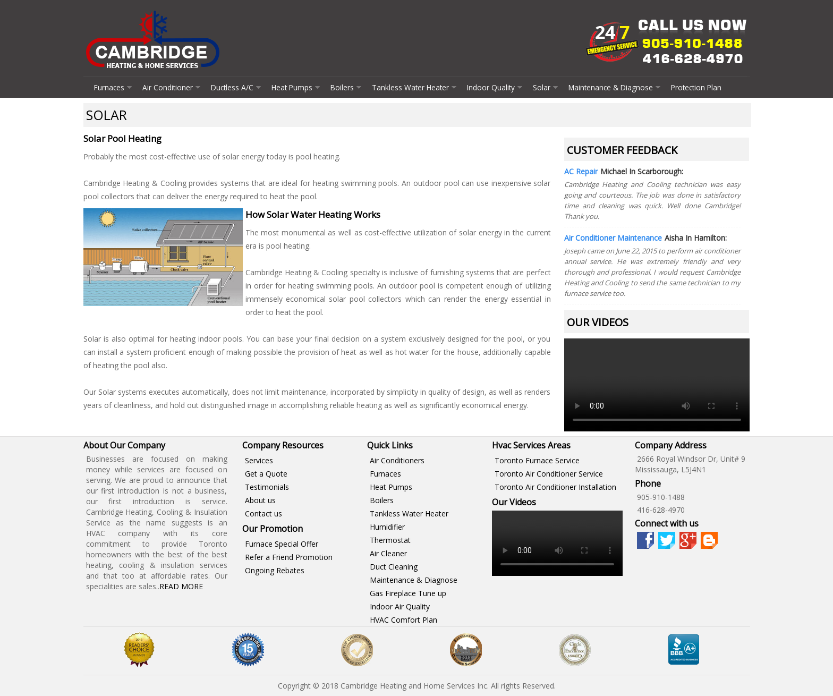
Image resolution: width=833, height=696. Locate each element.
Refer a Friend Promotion (289, 557)
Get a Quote (266, 474)
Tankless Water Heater (410, 87)
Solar (541, 87)
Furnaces (109, 87)
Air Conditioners (397, 460)
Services (259, 460)
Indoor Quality (491, 87)
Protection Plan (696, 87)
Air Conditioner (167, 87)
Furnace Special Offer (281, 544)
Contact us (263, 513)
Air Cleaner (388, 553)
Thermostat (390, 540)
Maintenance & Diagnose (610, 87)
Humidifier (387, 527)
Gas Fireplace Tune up (408, 593)
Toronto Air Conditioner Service (549, 474)
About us (260, 500)
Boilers (342, 87)
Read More (181, 586)
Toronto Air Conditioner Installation (555, 487)
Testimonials (267, 487)
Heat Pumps (291, 87)
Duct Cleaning (394, 567)
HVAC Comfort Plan (403, 620)
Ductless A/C (232, 87)
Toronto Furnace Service (537, 460)
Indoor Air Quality (400, 606)
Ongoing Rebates (274, 570)
